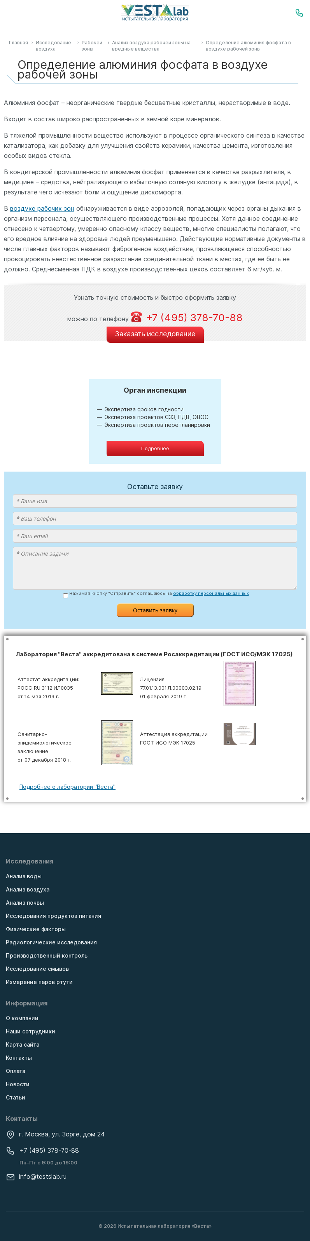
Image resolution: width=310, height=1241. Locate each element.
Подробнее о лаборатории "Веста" (67, 786)
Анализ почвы (25, 902)
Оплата (15, 1071)
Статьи (15, 1097)
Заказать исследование (155, 334)
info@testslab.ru (36, 1176)
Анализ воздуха (27, 889)
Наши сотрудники (30, 1031)
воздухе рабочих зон (42, 208)
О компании (22, 1018)
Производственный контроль (47, 955)
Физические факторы (36, 929)
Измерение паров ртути (39, 982)
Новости (18, 1084)
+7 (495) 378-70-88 (42, 1150)
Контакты (19, 1057)
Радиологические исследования (51, 942)
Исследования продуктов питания (53, 915)
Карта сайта (22, 1044)
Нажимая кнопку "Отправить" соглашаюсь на (159, 593)
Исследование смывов (37, 968)
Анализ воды (24, 876)
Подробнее (155, 448)
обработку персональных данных (211, 593)
